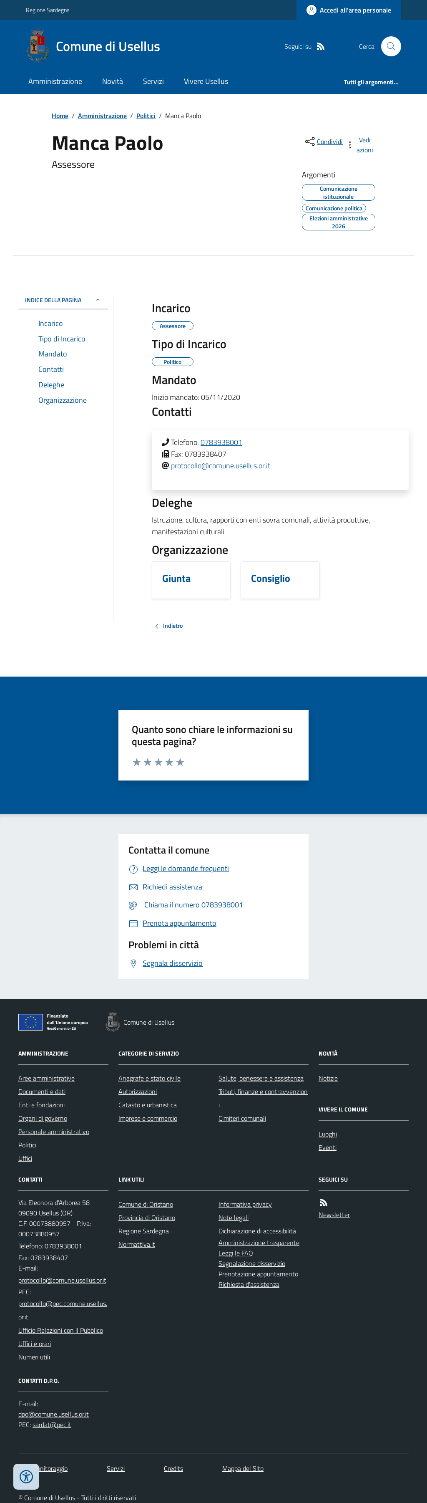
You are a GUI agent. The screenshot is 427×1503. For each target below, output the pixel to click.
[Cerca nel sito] (387, 46)
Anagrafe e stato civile (149, 1078)
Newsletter (334, 1215)
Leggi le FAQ (236, 1253)
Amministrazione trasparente (259, 1243)
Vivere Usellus (206, 81)
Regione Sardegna (48, 9)
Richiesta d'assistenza (249, 1284)
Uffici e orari (34, 1344)
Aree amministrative (46, 1078)
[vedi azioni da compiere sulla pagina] (360, 145)
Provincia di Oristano (146, 1218)
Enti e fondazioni (41, 1105)
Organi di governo (42, 1118)
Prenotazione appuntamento (258, 1274)
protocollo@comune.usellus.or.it (220, 465)
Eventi (328, 1147)
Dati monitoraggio (43, 1468)
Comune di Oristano (145, 1204)
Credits (173, 1468)
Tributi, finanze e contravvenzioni (263, 1098)
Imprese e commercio (147, 1118)
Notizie (328, 1078)
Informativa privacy (245, 1204)
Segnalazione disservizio (252, 1263)
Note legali (234, 1218)
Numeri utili (34, 1357)
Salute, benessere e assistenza (261, 1078)
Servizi (153, 81)
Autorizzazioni (137, 1091)
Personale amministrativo (53, 1132)
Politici (146, 116)
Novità (112, 81)
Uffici (25, 1158)
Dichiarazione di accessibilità (257, 1231)
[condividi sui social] (323, 141)
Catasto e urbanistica (147, 1105)
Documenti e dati (41, 1091)
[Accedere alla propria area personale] (348, 10)
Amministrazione (55, 81)
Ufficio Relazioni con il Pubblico (60, 1330)
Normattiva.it (136, 1244)
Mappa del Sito (243, 1468)
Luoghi (328, 1134)
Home (60, 116)
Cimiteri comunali (242, 1118)
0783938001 (221, 442)
